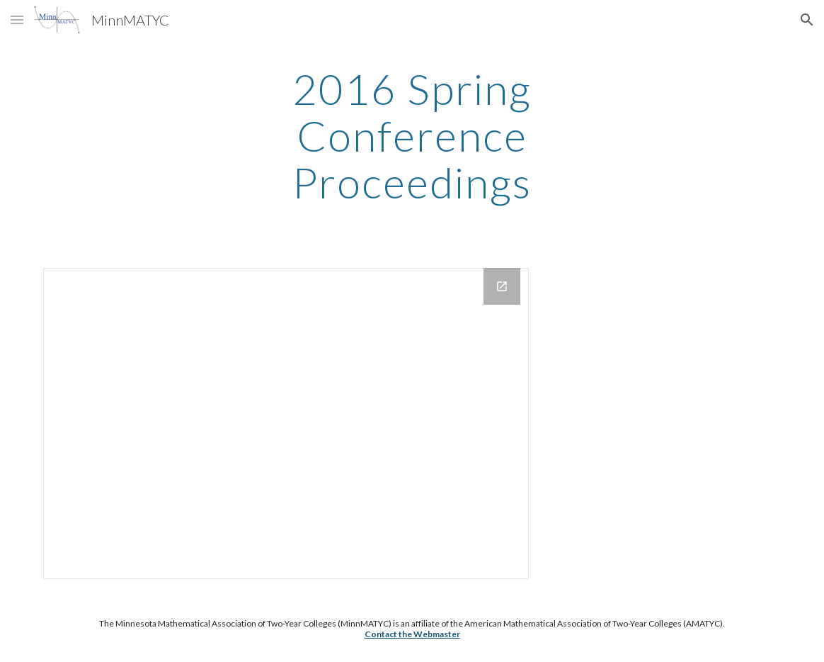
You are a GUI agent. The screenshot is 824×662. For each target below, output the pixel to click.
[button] (17, 19)
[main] (411, 135)
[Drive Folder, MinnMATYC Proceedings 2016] (285, 423)
